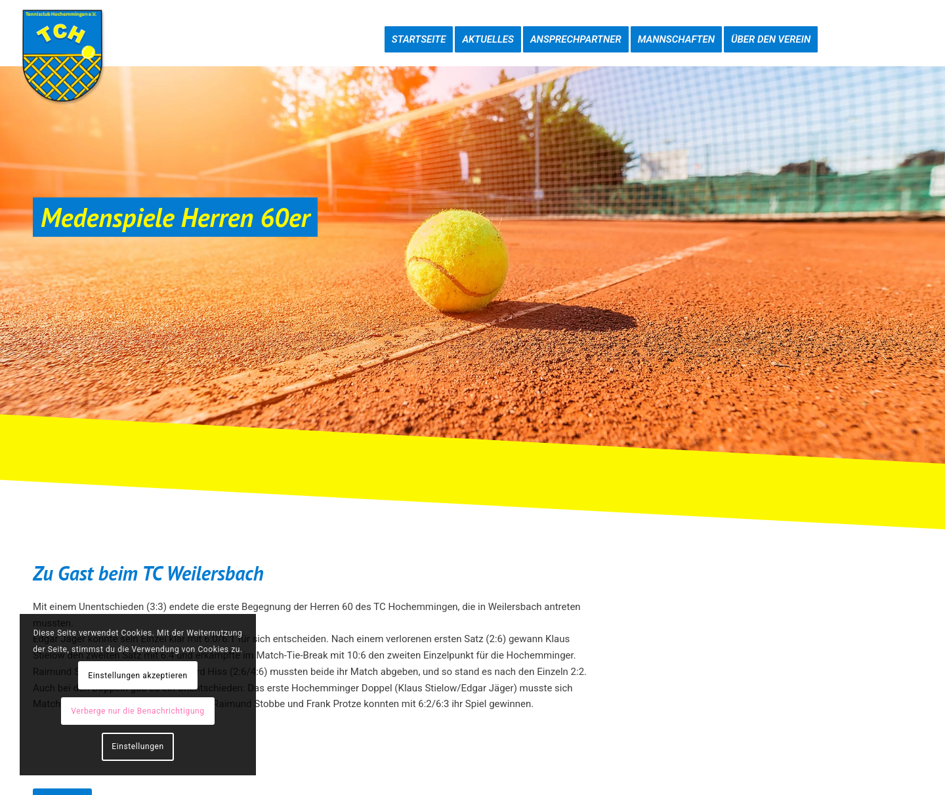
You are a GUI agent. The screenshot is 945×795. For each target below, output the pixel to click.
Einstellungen (137, 746)
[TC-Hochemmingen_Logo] (62, 56)
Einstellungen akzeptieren (137, 675)
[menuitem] (419, 26)
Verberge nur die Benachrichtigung (137, 711)
